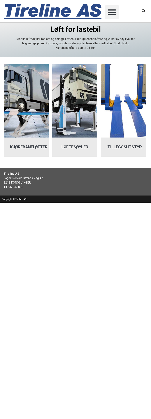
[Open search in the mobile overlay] (143, 11)
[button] (112, 12)
